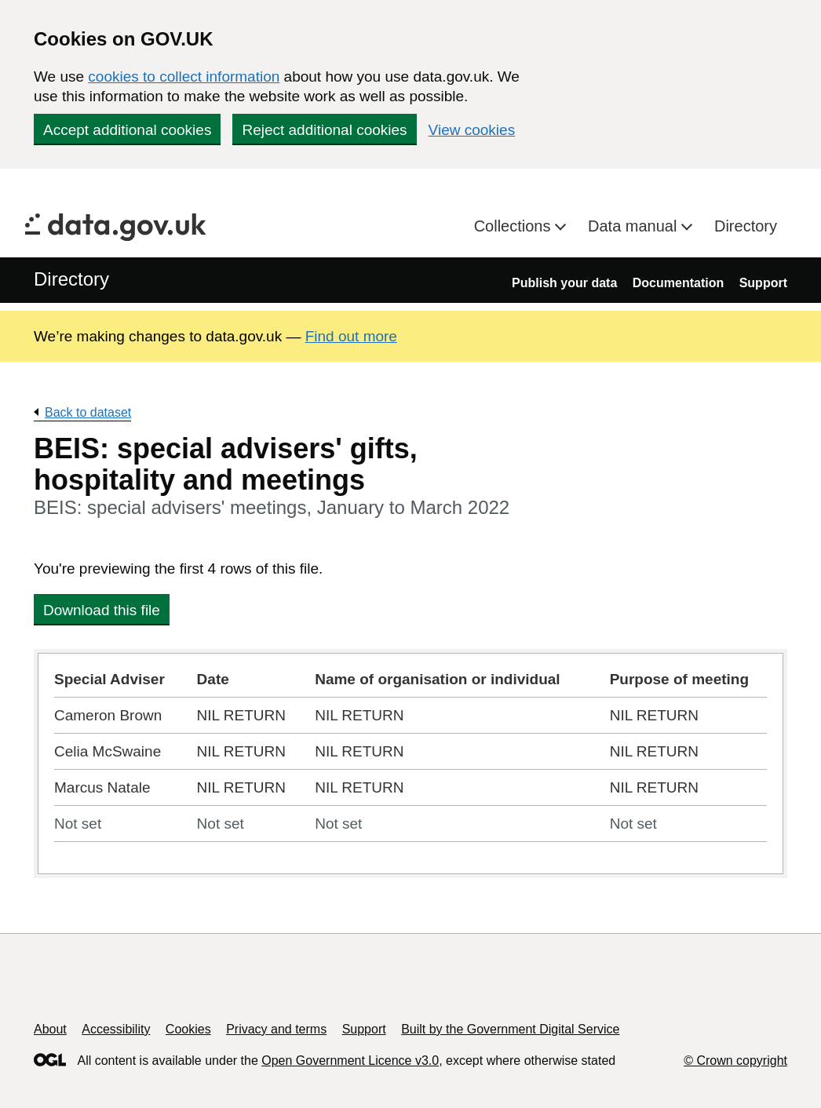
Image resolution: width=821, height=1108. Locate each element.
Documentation (678, 283)
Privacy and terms (276, 1029)
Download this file (101, 610)
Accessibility (116, 1029)
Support (763, 283)
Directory (745, 226)
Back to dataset (88, 412)
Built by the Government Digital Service (510, 1029)
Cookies (188, 1029)
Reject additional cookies (324, 130)
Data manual (634, 226)
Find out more (351, 336)
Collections (514, 226)
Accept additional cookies (127, 130)
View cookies (472, 129)
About (50, 1029)
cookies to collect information (183, 76)
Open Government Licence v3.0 (350, 1060)
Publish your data (564, 283)
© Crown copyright (735, 1060)
